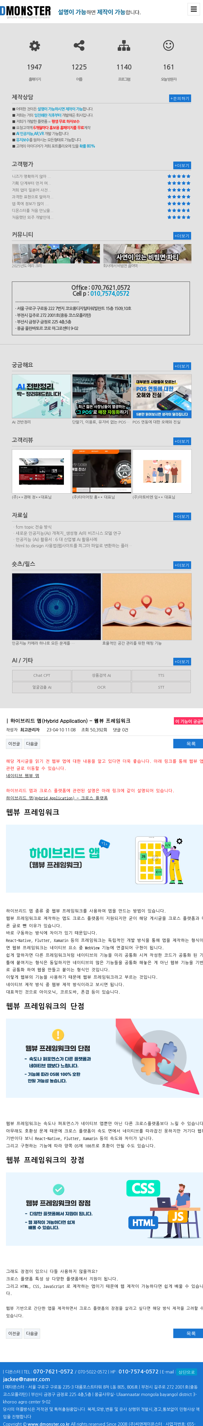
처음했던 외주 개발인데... (32, 217)
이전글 (14, 744)
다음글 (32, 744)
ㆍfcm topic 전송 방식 (32, 527)
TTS (161, 675)
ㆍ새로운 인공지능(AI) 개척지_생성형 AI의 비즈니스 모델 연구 (66, 533)
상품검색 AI (101, 675)
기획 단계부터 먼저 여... (31, 183)
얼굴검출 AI (41, 687)
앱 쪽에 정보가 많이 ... (30, 204)
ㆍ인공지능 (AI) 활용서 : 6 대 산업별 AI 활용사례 (54, 539)
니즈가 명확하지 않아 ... (31, 176)
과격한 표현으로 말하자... (32, 197)
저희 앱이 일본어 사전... (31, 190)
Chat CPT (41, 675)
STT (161, 687)
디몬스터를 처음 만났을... (32, 211)
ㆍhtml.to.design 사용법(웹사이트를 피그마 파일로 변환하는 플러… (72, 546)
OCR (101, 687)
